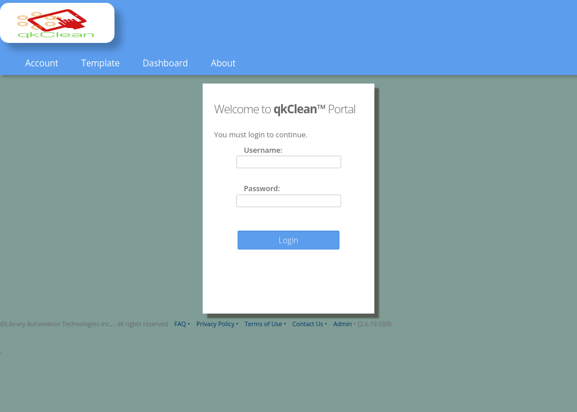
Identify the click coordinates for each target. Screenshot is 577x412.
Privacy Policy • (217, 324)
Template (100, 63)
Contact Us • (310, 324)
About (223, 63)
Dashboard (165, 63)
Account (41, 63)
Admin (343, 324)
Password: (262, 188)
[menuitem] (42, 64)
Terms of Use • (265, 324)
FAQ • (182, 324)
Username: (263, 150)
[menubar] (123, 64)
